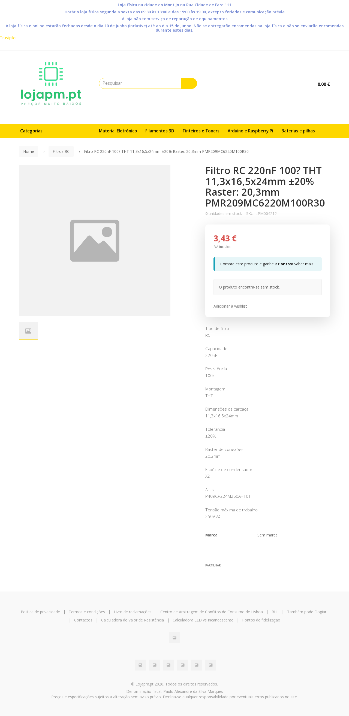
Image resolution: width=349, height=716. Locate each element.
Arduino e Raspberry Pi (250, 131)
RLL (275, 611)
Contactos (83, 620)
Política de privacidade (40, 611)
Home (28, 151)
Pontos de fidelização (261, 620)
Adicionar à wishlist (230, 306)
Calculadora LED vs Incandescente (203, 620)
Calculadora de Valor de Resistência (132, 620)
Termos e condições (87, 611)
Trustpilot (8, 37)
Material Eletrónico (118, 131)
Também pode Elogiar (306, 611)
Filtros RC (61, 151)
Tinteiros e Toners (200, 131)
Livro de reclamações (133, 611)
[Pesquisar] (189, 83)
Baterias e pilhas (298, 131)
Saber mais (304, 263)
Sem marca (267, 535)
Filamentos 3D (159, 131)
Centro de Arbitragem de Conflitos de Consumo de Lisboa (211, 611)
